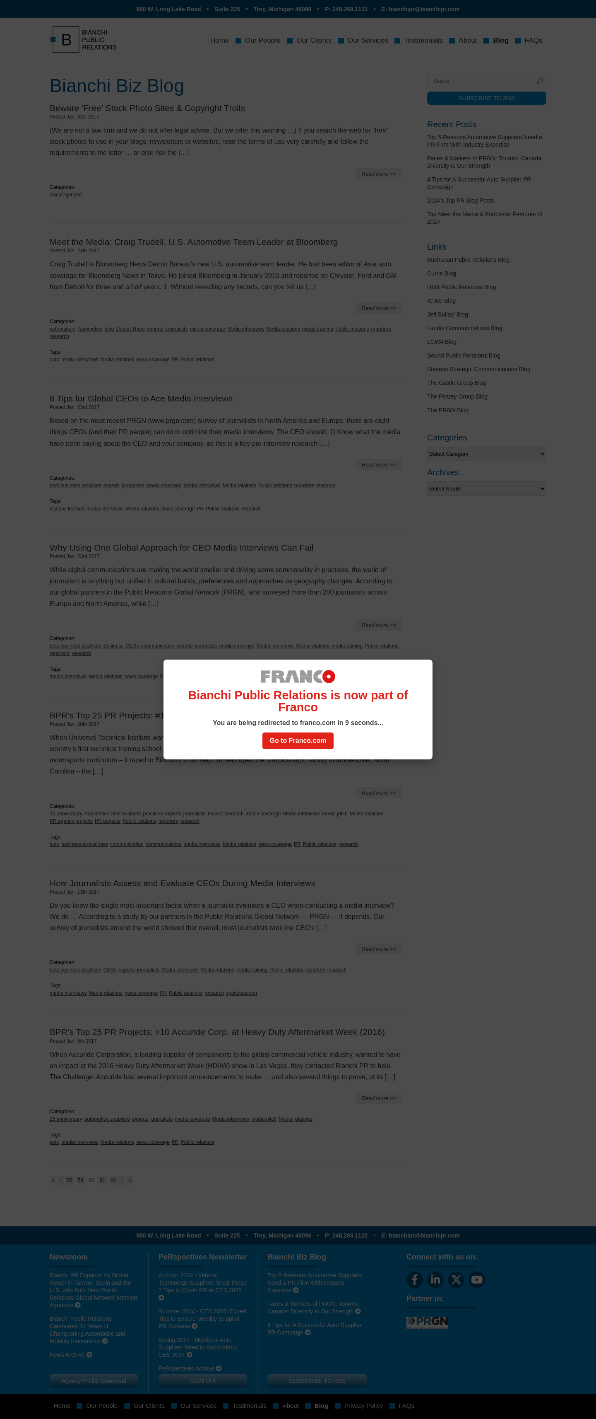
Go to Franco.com (298, 740)
